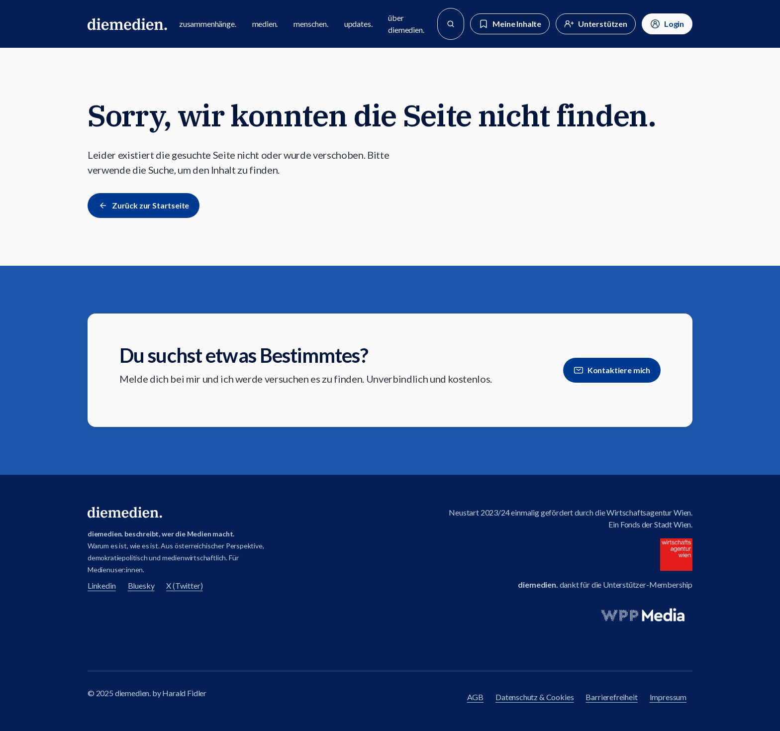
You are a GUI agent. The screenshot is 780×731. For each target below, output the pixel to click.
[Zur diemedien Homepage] (127, 23)
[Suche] (450, 24)
